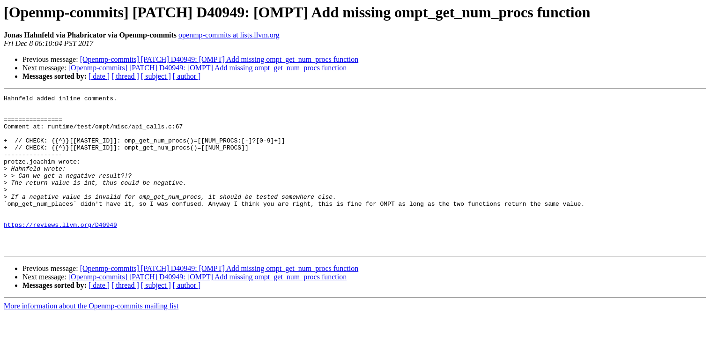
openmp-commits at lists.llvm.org (229, 35)
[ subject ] (156, 76)
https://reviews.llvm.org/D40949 (60, 251)
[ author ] (187, 76)
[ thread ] (125, 76)
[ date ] (99, 76)
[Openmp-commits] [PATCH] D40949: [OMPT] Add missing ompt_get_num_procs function (219, 59)
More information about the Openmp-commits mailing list (91, 337)
